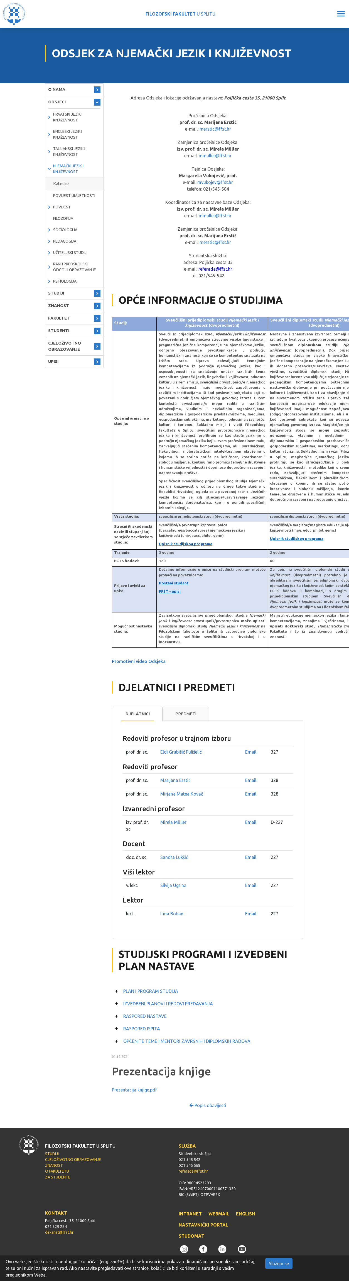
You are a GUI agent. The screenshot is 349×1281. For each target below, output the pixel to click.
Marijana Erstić (175, 780)
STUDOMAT (191, 1235)
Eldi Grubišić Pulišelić (180, 751)
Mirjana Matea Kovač (181, 793)
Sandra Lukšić (174, 857)
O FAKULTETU (57, 1171)
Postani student (173, 583)
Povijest (62, 207)
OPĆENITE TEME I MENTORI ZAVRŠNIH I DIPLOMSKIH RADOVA (186, 1041)
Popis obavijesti (208, 1105)
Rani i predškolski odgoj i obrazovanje (74, 267)
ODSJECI (57, 101)
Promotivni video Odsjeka (139, 661)
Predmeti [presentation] (185, 713)
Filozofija (63, 218)
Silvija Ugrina (173, 885)
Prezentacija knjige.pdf (134, 1089)
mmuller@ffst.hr (215, 155)
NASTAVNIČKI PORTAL (203, 1224)
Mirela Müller (173, 822)
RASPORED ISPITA (141, 1028)
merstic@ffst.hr (215, 128)
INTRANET (190, 1213)
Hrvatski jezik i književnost (67, 117)
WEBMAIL (218, 1213)
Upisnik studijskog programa (185, 544)
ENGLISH (245, 1213)
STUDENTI (58, 330)
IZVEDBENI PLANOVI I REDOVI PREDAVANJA (168, 1003)
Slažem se (279, 1263)
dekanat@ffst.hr (59, 1232)
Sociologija (65, 230)
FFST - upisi (170, 591)
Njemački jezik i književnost (68, 169)
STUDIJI (56, 293)
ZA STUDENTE (57, 1177)
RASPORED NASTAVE (145, 1016)
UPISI (53, 361)
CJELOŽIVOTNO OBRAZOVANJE (64, 346)
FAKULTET (59, 318)
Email (250, 751)
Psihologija (65, 281)
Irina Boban (171, 913)
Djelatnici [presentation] (138, 713)
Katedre (61, 183)
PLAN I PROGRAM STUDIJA (150, 991)
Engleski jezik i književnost (67, 134)
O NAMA (56, 89)
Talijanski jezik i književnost (69, 151)
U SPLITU (180, 13)
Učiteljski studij (70, 252)
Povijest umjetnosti (74, 195)
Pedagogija (64, 241)
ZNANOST (58, 305)
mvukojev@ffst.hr (215, 182)
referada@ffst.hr (215, 268)
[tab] (138, 714)
